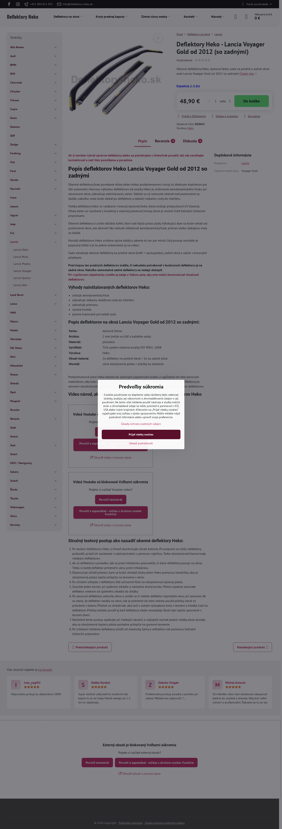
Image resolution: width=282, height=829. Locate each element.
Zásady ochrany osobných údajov (141, 424)
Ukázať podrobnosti (141, 443)
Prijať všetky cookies (141, 434)
